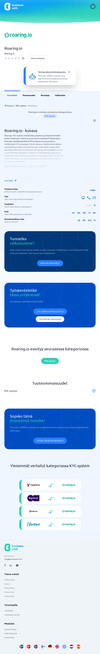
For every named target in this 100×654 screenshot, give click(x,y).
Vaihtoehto (60, 95)
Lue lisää (10, 180)
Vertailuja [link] (45, 95)
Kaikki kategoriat (10, 633)
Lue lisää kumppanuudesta (50, 311)
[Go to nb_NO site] (36, 647)
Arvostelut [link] (12, 95)
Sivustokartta (9, 637)
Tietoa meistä (9, 580)
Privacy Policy (9, 588)
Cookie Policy (9, 596)
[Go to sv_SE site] (21, 647)
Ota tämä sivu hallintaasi (50, 319)
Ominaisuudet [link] (29, 95)
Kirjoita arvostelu (38, 58)
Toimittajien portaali (12, 615)
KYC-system (21, 105)
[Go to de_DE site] (50, 647)
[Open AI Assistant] (17, 565)
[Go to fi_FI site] (43, 647)
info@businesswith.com (13, 559)
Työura (7, 584)
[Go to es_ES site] (78, 647)
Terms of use (9, 592)
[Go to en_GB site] (57, 647)
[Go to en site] (64, 647)
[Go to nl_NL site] (71, 647)
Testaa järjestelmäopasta (50, 440)
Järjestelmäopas (10, 629)
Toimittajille (8, 611)
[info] (23, 58)
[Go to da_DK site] (28, 647)
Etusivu (10, 105)
